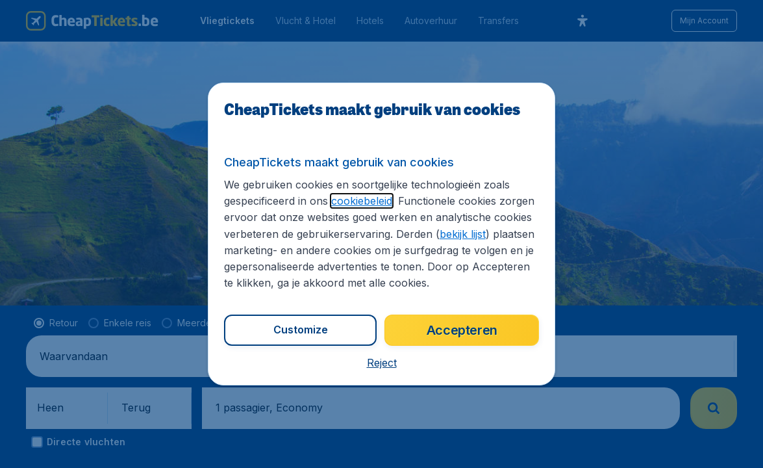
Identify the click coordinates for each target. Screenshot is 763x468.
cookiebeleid (361, 200)
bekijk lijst (463, 234)
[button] (382, 362)
